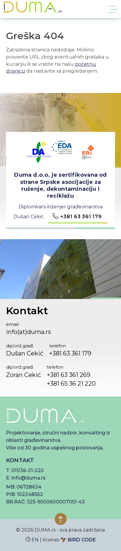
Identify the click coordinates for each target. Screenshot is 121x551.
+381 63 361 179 (81, 216)
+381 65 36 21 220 (71, 383)
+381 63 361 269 (68, 374)
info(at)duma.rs (28, 331)
